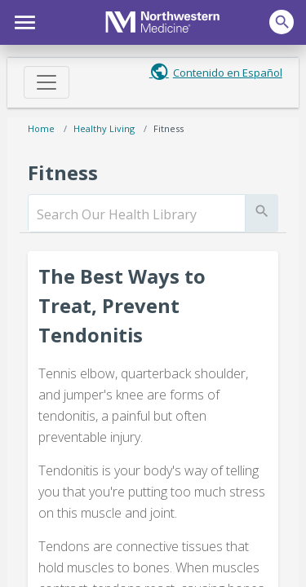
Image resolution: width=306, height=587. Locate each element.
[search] (137, 214)
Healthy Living (104, 128)
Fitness (168, 128)
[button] (22, 20)
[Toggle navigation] (46, 82)
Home (41, 128)
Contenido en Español (227, 72)
